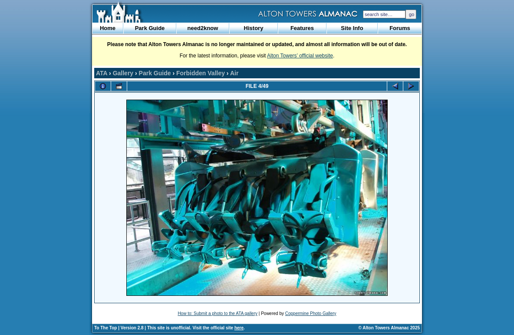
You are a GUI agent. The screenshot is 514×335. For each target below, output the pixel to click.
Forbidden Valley (200, 73)
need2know (203, 28)
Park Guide (150, 28)
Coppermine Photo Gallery (310, 313)
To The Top (105, 327)
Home (107, 28)
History (254, 28)
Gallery (123, 73)
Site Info (352, 28)
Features (302, 28)
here (239, 327)
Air (234, 73)
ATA (101, 73)
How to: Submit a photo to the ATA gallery (217, 313)
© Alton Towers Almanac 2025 (389, 327)
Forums (399, 28)
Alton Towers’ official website (300, 56)
